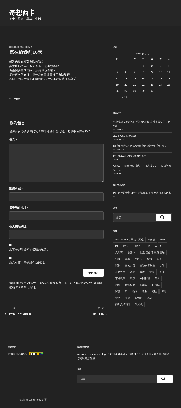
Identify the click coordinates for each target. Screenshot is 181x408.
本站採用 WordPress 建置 (32, 399)
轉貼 (154, 291)
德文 (132, 271)
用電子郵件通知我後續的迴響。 (29, 249)
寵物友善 (130, 265)
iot (116, 246)
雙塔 (117, 297)
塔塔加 (138, 258)
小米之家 (120, 271)
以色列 (158, 246)
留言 (13, 139)
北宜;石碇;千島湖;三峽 (152, 252)
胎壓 (117, 284)
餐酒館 (138, 297)
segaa (28, 47)
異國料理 (145, 278)
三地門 (136, 246)
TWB (125, 246)
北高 (117, 258)
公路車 (131, 252)
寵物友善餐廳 (147, 265)
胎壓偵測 (130, 284)
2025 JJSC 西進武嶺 (124, 135)
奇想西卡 (22, 12)
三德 (147, 246)
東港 (161, 271)
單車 (127, 258)
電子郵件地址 (18, 207)
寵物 (117, 265)
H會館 (151, 239)
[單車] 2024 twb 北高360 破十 (129, 155)
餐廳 (127, 297)
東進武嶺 (120, 278)
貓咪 (134, 291)
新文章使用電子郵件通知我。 (28, 262)
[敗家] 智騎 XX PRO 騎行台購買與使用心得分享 (140, 145)
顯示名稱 (16, 188)
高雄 (149, 297)
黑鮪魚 (139, 304)
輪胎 (144, 291)
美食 (157, 278)
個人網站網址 (17, 226)
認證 (117, 291)
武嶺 (132, 278)
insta (162, 239)
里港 (163, 291)
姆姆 (149, 258)
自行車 (156, 284)
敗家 (142, 271)
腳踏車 (143, 284)
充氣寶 (119, 252)
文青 (152, 271)
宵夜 (159, 258)
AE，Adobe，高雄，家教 (129, 239)
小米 (162, 265)
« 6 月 (125, 97)
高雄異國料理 (122, 304)
